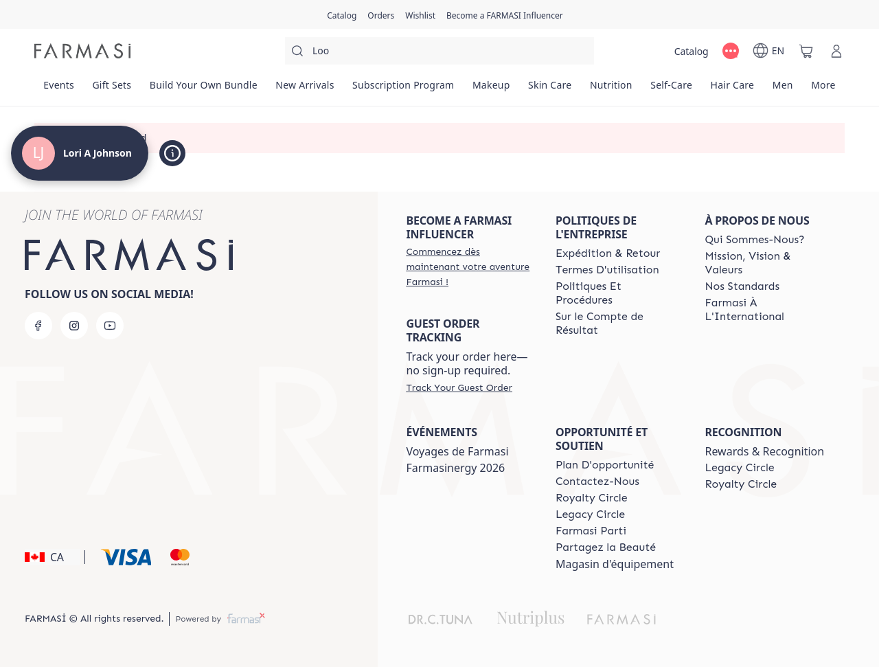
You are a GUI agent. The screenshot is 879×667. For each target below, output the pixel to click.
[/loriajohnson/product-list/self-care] (671, 89)
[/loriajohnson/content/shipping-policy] (608, 253)
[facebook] (38, 325)
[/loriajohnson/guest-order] (459, 387)
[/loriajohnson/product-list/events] (58, 89)
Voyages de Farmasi (457, 451)
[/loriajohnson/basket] (806, 51)
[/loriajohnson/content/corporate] (767, 310)
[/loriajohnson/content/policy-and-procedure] (618, 293)
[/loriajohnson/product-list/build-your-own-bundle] (203, 89)
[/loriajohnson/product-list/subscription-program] (403, 89)
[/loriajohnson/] (82, 51)
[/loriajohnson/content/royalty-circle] (592, 498)
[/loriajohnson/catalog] (341, 14)
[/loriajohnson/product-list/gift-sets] (111, 89)
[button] (52, 557)
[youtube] (110, 325)
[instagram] (74, 325)
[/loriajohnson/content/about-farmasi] (754, 240)
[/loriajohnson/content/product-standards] (742, 286)
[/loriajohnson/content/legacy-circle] (590, 514)
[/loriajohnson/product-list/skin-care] (550, 89)
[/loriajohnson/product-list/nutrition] (611, 89)
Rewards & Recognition (764, 451)
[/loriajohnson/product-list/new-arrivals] (304, 89)
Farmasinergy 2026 (455, 468)
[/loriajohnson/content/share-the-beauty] (606, 547)
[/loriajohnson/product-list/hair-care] (732, 89)
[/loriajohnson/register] (381, 14)
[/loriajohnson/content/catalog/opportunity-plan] (605, 465)
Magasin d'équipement (615, 564)
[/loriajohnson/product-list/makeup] (491, 89)
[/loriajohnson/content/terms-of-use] (607, 270)
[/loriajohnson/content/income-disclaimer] (618, 323)
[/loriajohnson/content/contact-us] (597, 481)
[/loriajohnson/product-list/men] (782, 89)
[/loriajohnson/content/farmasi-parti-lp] (591, 531)
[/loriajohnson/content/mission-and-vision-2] (767, 263)
